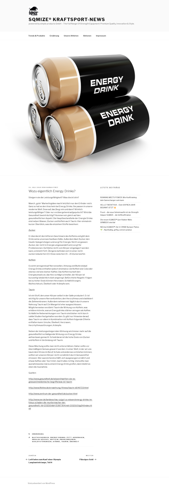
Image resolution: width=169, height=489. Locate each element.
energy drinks (58, 437)
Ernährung (54, 36)
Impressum (101, 36)
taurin (65, 441)
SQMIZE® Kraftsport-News (67, 19)
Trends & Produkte (36, 36)
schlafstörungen (42, 441)
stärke (56, 441)
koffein (54, 439)
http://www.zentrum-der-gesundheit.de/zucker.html (53, 394)
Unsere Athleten (71, 36)
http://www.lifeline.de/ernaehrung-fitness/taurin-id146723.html (58, 388)
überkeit (74, 441)
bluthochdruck (40, 437)
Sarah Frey (52, 187)
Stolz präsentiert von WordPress (41, 483)
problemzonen (68, 439)
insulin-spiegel (40, 439)
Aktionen (87, 36)
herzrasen (78, 437)
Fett (69, 437)
